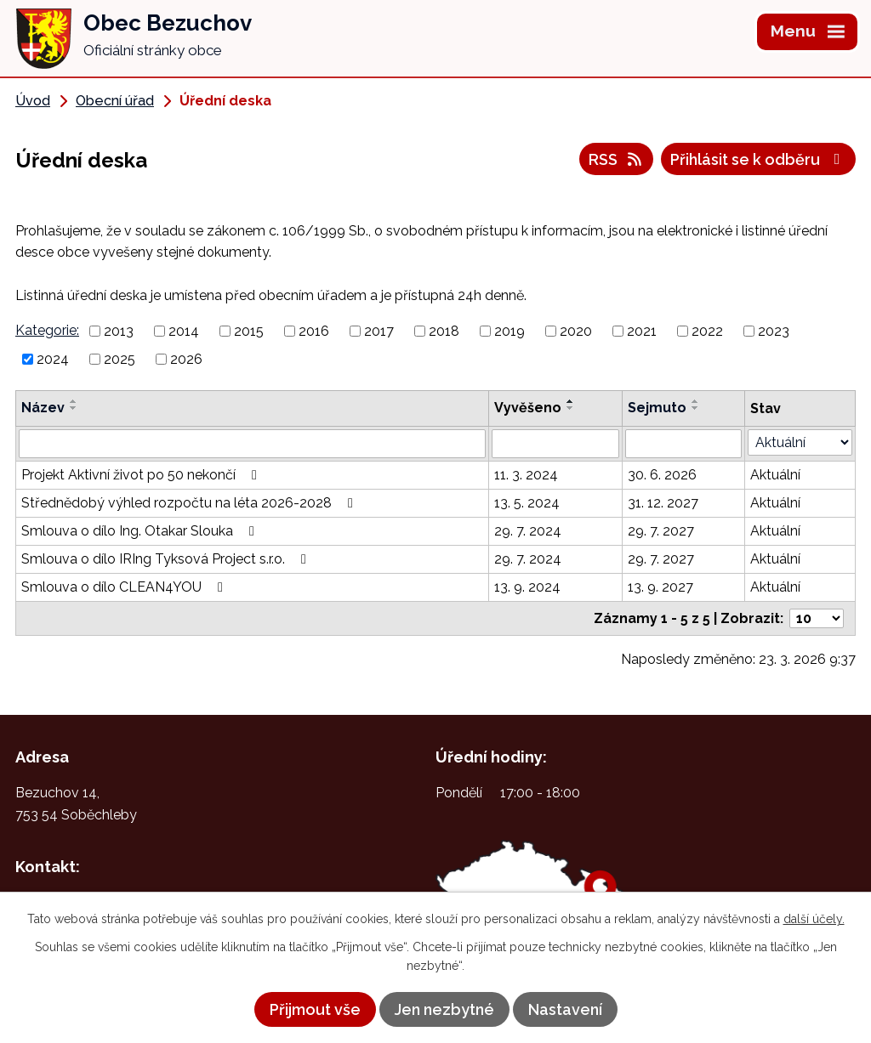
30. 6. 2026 (662, 475)
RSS (617, 159)
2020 (576, 331)
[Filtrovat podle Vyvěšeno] (555, 443)
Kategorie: (47, 330)
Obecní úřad (115, 101)
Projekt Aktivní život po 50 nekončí (142, 475)
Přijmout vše (315, 1009)
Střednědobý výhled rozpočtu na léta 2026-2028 (190, 503)
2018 (444, 331)
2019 (509, 331)
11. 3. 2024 (526, 475)
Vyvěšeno (527, 408)
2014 (183, 331)
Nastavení (565, 1009)
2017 (379, 331)
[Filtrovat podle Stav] (800, 442)
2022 (707, 331)
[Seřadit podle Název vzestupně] (74, 401)
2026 (186, 359)
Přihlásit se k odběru (758, 159)
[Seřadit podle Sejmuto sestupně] (695, 408)
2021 (642, 331)
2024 (53, 359)
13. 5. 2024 (527, 503)
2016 (314, 331)
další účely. (814, 919)
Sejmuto (657, 408)
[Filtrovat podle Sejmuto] (683, 443)
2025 (119, 359)
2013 (119, 331)
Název (43, 408)
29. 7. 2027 (661, 531)
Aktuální (775, 475)
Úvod (32, 101)
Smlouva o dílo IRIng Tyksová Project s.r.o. (166, 559)
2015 (249, 331)
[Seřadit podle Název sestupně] (74, 408)
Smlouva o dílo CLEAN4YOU (125, 587)
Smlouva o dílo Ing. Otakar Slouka (140, 531)
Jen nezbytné (444, 1009)
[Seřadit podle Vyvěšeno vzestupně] (570, 401)
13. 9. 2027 (660, 587)
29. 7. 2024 (527, 531)
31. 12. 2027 (663, 503)
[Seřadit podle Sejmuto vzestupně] (695, 401)
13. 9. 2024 (527, 587)
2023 (773, 331)
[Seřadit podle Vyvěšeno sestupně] (570, 408)
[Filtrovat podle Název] (252, 443)
